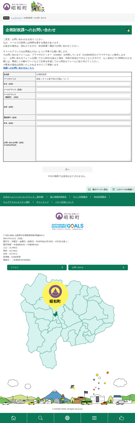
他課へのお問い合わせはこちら (18, 68)
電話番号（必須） (11, 117)
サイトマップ (42, 202)
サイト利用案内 (80, 197)
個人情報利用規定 (58, 197)
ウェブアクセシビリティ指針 (16, 202)
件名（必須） (9, 123)
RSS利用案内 (100, 197)
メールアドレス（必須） (13, 89)
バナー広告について (64, 202)
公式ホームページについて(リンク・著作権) (23, 197)
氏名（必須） (9, 84)
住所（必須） (9, 107)
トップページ (16, 18)
